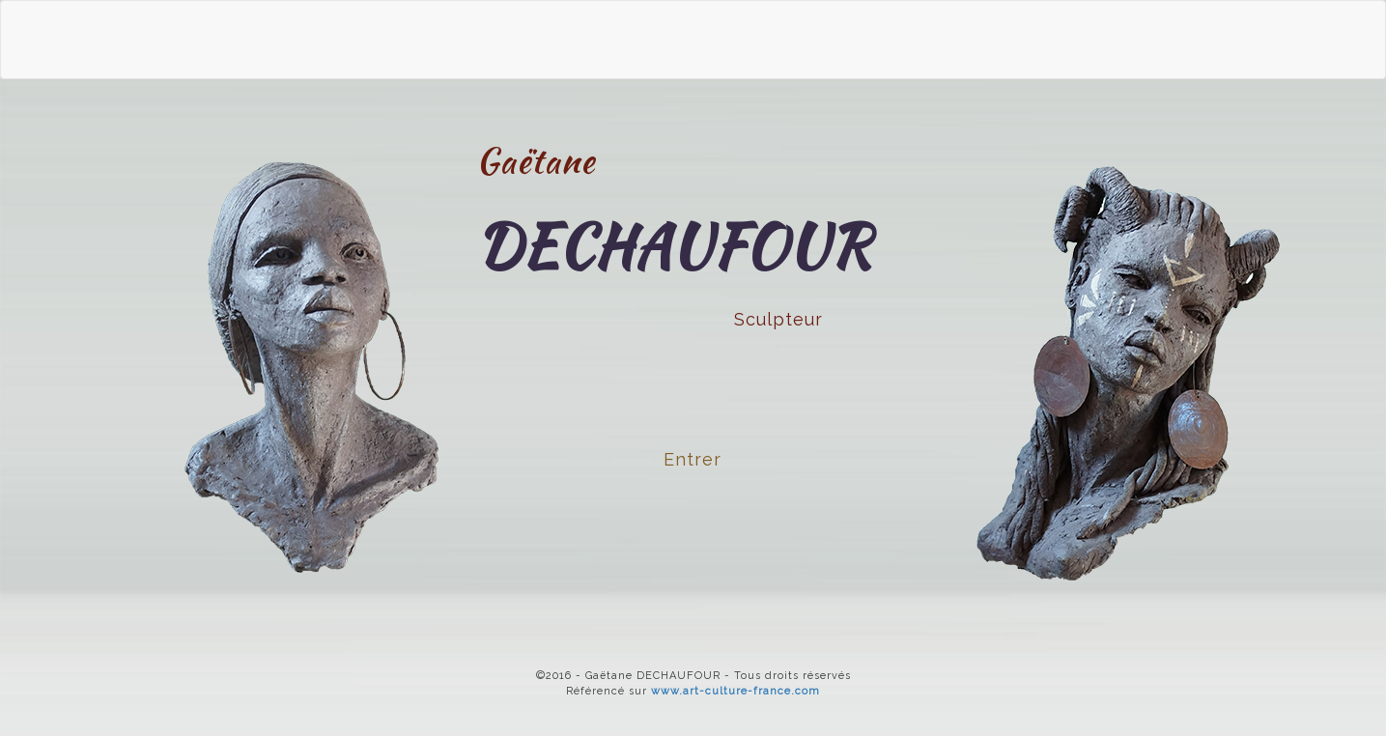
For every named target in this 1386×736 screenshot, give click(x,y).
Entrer (692, 459)
